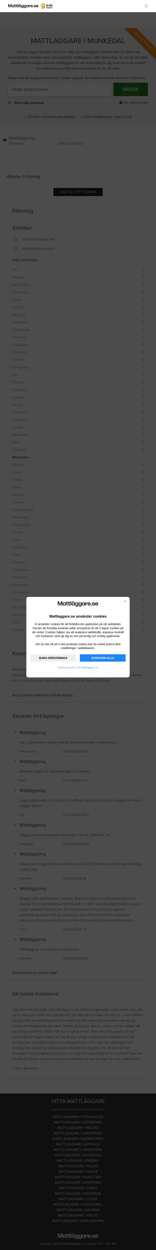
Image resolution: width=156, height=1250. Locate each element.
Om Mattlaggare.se (87, 667)
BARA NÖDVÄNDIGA (53, 658)
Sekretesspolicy (66, 667)
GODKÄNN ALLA (102, 658)
